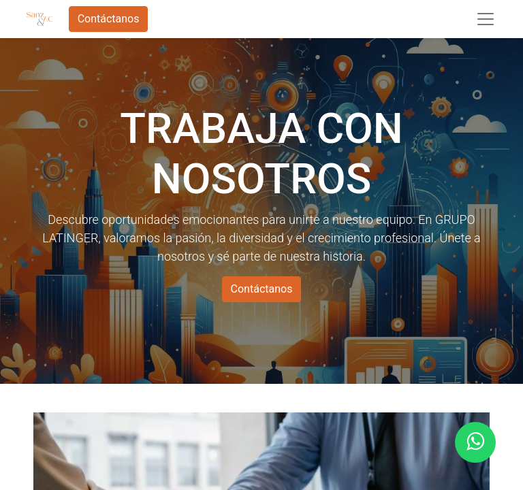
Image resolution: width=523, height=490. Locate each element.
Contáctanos (109, 18)
